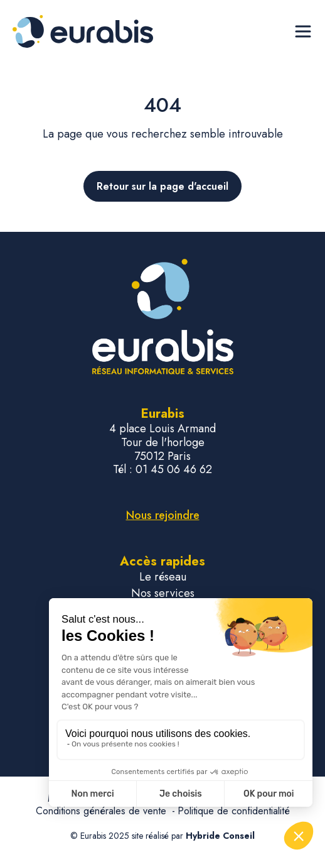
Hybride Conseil (220, 835)
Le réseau (162, 577)
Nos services (162, 593)
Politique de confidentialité (234, 811)
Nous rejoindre (163, 515)
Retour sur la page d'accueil (162, 186)
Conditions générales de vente (102, 811)
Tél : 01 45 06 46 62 (162, 470)
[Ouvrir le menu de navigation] (303, 31)
